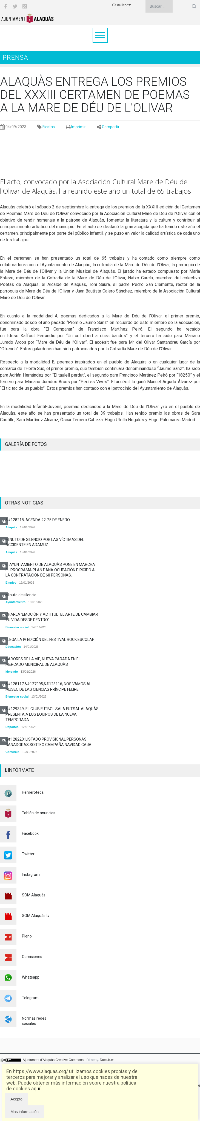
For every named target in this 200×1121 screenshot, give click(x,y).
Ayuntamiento (15, 602)
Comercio (12, 751)
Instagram (31, 874)
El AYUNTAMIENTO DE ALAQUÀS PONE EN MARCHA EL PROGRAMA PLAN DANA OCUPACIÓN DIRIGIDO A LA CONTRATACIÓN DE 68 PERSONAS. (50, 569)
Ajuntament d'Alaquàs (39, 1060)
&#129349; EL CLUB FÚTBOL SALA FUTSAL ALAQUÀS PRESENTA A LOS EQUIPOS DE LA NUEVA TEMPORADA (52, 714)
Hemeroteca (33, 792)
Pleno (27, 936)
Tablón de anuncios (38, 813)
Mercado (11, 671)
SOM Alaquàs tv (36, 915)
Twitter (28, 854)
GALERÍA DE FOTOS (26, 444)
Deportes (12, 727)
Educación (13, 646)
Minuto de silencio (20, 595)
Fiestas (48, 127)
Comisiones (32, 956)
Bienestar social (16, 627)
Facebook (30, 833)
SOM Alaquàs (33, 895)
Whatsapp (30, 977)
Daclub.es (107, 1060)
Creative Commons (69, 1060)
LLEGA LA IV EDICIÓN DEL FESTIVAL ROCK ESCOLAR (50, 639)
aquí (35, 1088)
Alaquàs (11, 527)
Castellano (121, 5)
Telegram (30, 998)
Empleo (10, 582)
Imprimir (78, 127)
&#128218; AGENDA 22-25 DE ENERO (37, 520)
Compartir (110, 127)
